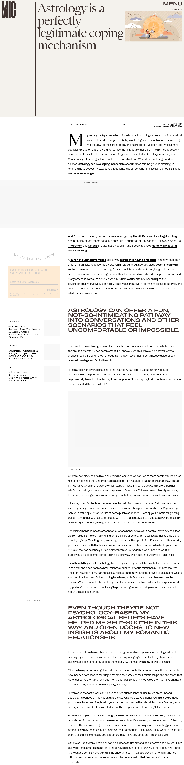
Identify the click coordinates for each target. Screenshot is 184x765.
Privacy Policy (14, 298)
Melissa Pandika (79, 124)
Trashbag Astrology (166, 236)
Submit (52, 292)
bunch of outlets (80, 259)
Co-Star (93, 245)
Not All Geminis (142, 236)
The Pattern (75, 245)
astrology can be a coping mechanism (101, 164)
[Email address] (34, 284)
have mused (98, 259)
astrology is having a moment (138, 259)
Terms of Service (49, 296)
